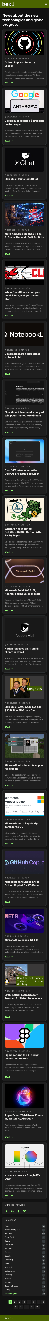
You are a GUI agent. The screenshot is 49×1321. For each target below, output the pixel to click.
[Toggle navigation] (46, 4)
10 (21, 1307)
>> (37, 1307)
